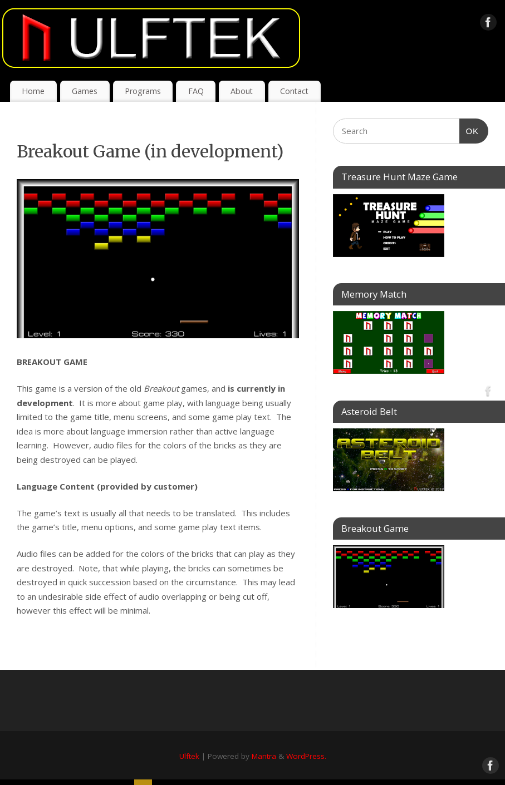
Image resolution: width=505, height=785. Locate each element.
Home (33, 91)
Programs (143, 91)
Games (84, 91)
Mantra (264, 756)
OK (469, 131)
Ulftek (189, 756)
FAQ (196, 91)
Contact (294, 91)
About (242, 91)
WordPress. (306, 756)
